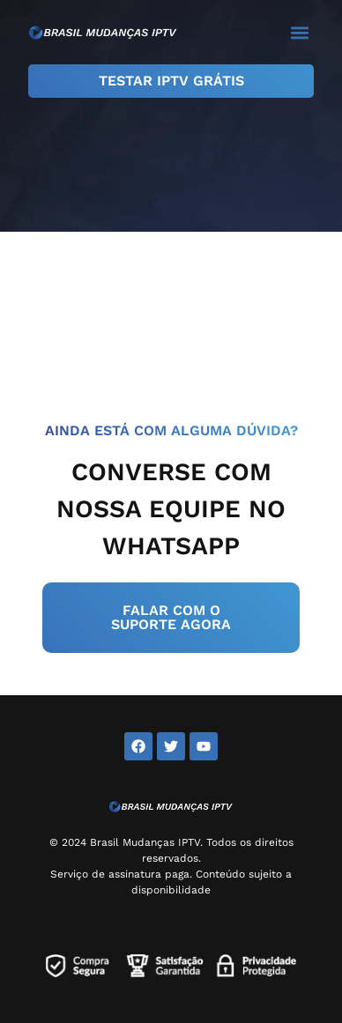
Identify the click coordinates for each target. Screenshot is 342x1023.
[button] (299, 32)
